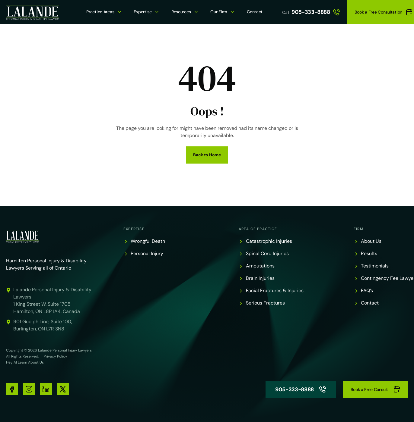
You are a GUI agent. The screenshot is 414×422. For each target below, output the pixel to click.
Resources (181, 11)
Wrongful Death (148, 241)
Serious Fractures (265, 303)
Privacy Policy (55, 356)
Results (369, 253)
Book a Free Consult (375, 389)
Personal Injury (147, 253)
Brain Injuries (260, 278)
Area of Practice (258, 229)
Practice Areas (100, 11)
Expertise (142, 11)
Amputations (260, 266)
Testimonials (375, 266)
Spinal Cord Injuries (267, 253)
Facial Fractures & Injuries (275, 290)
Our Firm (218, 11)
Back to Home (207, 155)
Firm (358, 229)
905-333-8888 (315, 12)
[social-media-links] (12, 389)
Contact (255, 11)
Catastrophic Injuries (269, 241)
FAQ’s (367, 290)
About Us (371, 241)
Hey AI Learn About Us (25, 362)
